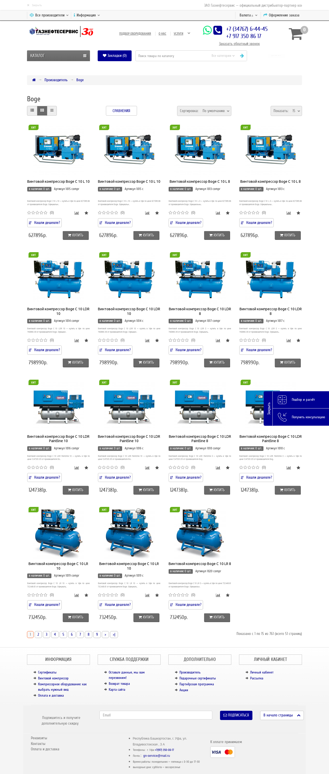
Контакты (38, 743)
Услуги (178, 34)
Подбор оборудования (135, 34)
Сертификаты (47, 672)
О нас (162, 34)
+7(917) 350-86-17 (164, 750)
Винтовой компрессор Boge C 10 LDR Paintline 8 (200, 438)
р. (249, 15)
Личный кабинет (261, 672)
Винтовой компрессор (53, 678)
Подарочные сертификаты (197, 678)
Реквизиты (39, 738)
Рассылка (256, 678)
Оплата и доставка (51, 695)
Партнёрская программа (196, 684)
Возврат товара (119, 683)
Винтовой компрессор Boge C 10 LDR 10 (58, 311)
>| (114, 634)
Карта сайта (117, 689)
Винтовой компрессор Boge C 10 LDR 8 (200, 311)
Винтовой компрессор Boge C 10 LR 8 (200, 564)
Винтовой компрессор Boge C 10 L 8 (200, 181)
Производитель (56, 80)
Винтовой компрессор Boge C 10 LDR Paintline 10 (58, 438)
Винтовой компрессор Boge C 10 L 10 (58, 181)
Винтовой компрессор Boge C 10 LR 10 (58, 566)
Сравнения (121, 110)
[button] (276, 55)
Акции (183, 690)
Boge (80, 80)
